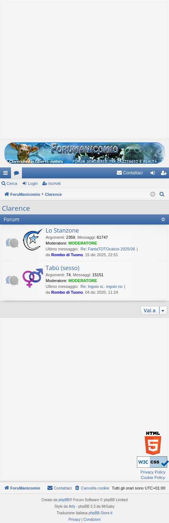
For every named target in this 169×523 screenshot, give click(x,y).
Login (33, 183)
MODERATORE (82, 243)
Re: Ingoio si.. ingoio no (101, 286)
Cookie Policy (153, 477)
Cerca (12, 183)
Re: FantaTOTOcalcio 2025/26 (107, 249)
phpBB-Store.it (100, 513)
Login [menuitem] (154, 174)
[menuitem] (129, 172)
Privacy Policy (153, 472)
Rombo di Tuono (67, 255)
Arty (72, 506)
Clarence (16, 208)
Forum (18, 174)
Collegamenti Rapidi (7, 174)
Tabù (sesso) (62, 268)
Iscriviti (54, 183)
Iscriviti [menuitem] (165, 174)
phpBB (63, 500)
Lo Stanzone (62, 230)
